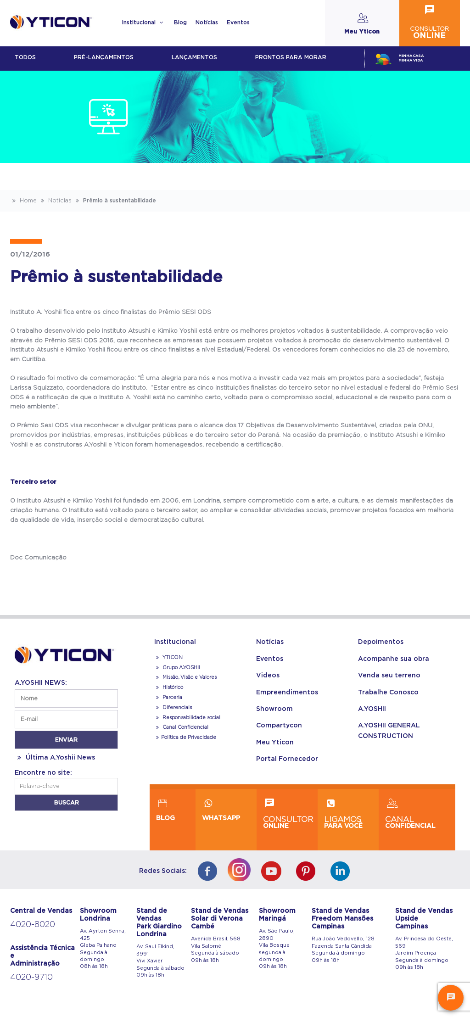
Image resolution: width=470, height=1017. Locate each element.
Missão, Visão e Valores (185, 677)
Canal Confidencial (184, 727)
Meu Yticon (275, 742)
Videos (268, 675)
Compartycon (279, 725)
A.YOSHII (372, 709)
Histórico (168, 687)
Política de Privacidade (185, 737)
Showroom (274, 709)
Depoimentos (380, 642)
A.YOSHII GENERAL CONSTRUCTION (389, 730)
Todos (25, 57)
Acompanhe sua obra (393, 659)
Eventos (238, 22)
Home (23, 200)
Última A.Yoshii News (55, 757)
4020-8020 (32, 925)
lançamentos (194, 57)
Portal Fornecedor (287, 759)
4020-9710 (31, 977)
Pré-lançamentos (104, 57)
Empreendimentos (287, 692)
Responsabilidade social (187, 717)
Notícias (207, 22)
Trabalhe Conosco (388, 692)
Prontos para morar (290, 57)
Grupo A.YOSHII (177, 667)
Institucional (143, 22)
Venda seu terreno (389, 675)
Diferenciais (173, 707)
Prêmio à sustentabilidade (114, 200)
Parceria (168, 697)
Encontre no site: (43, 773)
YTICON (168, 657)
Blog (180, 22)
